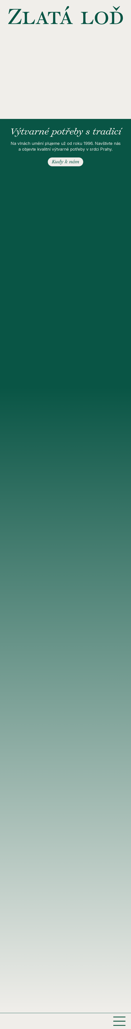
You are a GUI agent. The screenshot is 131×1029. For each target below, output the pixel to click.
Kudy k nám (65, 162)
